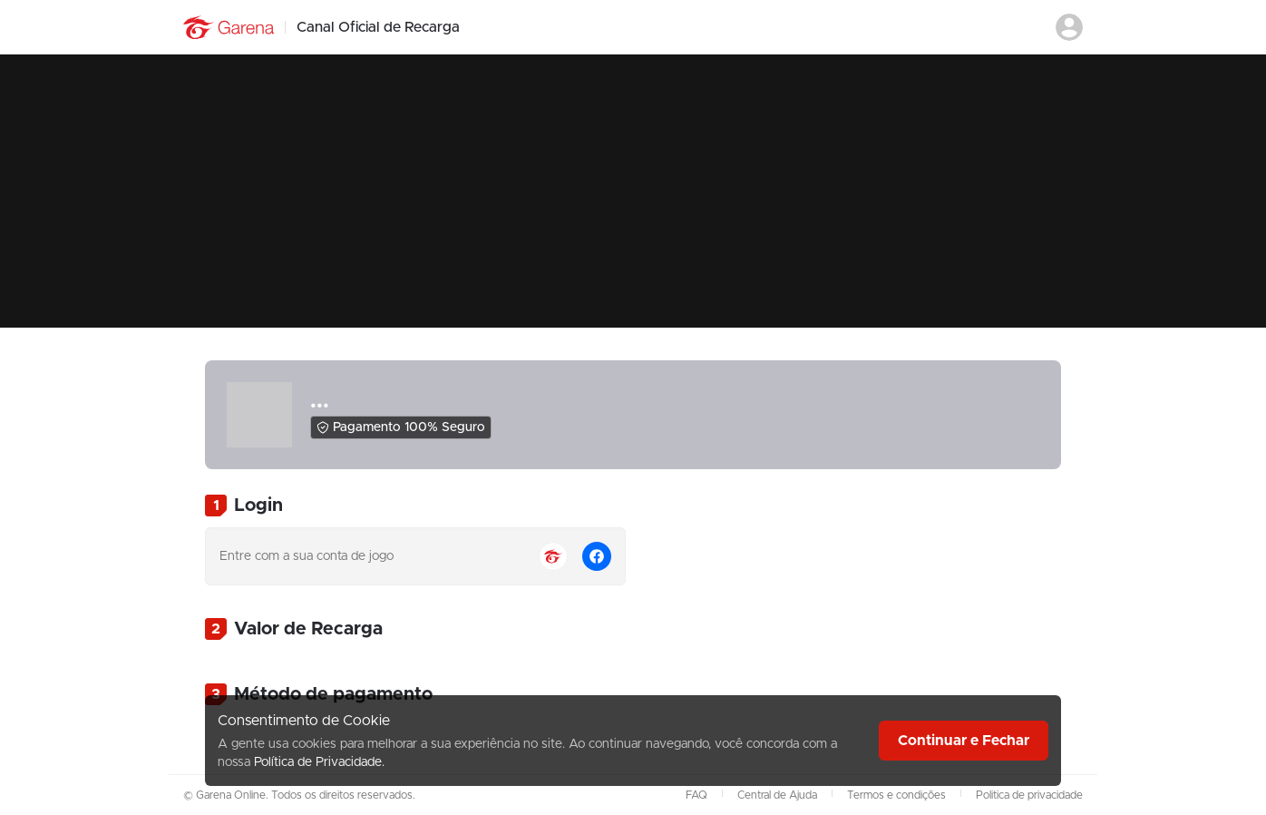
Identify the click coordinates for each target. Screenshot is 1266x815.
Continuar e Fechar (963, 740)
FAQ (696, 795)
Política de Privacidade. (319, 762)
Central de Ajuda (777, 795)
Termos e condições (896, 795)
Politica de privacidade (1029, 795)
